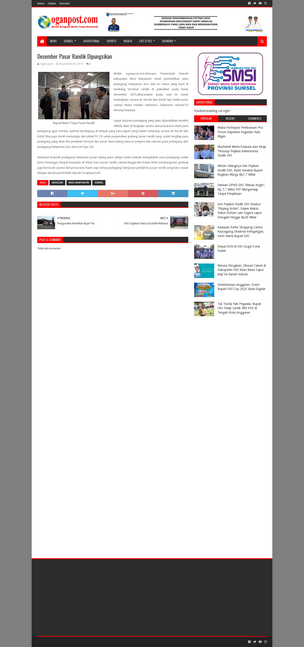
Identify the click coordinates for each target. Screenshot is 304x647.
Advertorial (91, 41)
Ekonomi (167, 41)
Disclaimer (64, 3)
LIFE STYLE (145, 41)
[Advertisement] (222, 346)
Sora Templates (62, 641)
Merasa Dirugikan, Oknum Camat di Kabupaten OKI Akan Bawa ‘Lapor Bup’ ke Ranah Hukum (242, 270)
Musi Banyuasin (79, 182)
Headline (57, 182)
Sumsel (98, 182)
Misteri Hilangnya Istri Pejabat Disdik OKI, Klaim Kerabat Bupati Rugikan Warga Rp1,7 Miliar (240, 170)
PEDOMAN (52, 3)
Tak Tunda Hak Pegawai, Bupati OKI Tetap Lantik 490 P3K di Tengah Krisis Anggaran (239, 308)
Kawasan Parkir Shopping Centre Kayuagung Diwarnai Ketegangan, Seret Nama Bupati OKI (241, 231)
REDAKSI (40, 3)
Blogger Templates (87, 641)
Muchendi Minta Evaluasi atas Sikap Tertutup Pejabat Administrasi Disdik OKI (242, 151)
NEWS (53, 41)
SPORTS (111, 41)
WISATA (127, 41)
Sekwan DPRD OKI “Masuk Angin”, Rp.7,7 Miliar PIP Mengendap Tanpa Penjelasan (241, 189)
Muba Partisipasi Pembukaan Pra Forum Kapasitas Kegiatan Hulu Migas (240, 132)
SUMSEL (68, 41)
